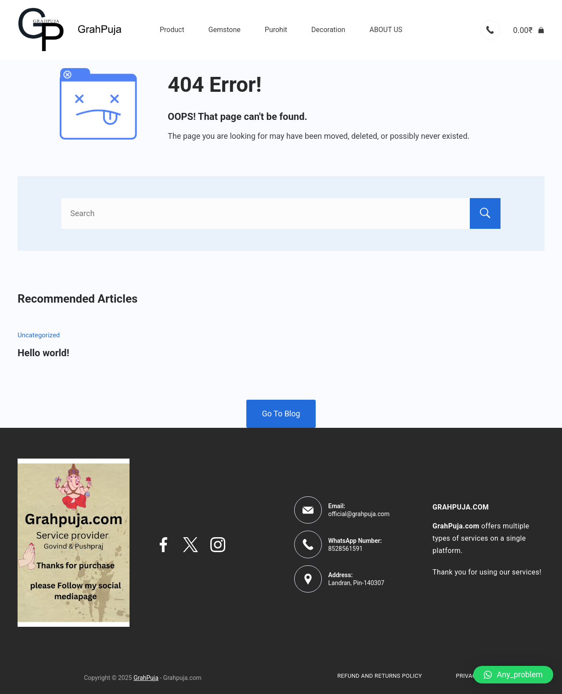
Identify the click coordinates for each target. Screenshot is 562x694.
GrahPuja (146, 677)
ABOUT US (385, 29)
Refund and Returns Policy (379, 675)
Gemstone (225, 29)
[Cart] (528, 30)
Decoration (328, 29)
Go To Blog (281, 413)
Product (172, 29)
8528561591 (345, 548)
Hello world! (43, 352)
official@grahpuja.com (359, 513)
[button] (513, 674)
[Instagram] (217, 544)
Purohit (276, 29)
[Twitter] (190, 544)
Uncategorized (39, 335)
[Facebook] (163, 544)
